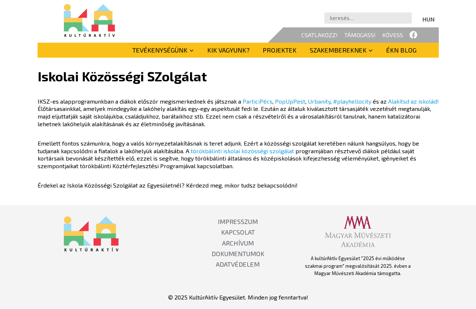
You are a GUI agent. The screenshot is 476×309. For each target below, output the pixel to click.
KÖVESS (392, 34)
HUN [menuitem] (428, 19)
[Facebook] (413, 35)
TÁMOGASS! (360, 34)
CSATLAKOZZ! (319, 34)
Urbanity (319, 101)
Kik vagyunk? (228, 50)
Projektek (280, 50)
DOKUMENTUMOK (238, 254)
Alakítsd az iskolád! (413, 101)
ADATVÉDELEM (238, 264)
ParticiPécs (257, 101)
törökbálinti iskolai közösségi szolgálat (242, 150)
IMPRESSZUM (238, 221)
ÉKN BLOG (401, 50)
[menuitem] (428, 19)
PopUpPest (290, 101)
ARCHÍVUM (238, 243)
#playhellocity (352, 101)
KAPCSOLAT (238, 232)
